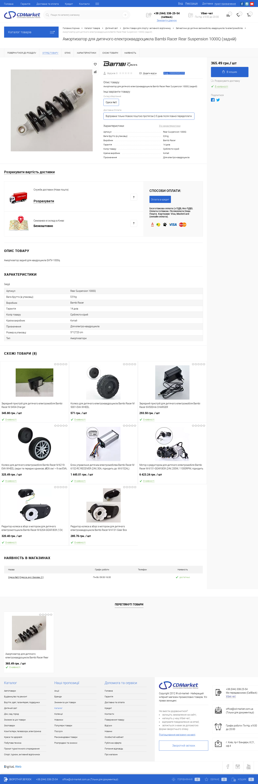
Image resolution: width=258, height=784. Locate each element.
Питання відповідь (114, 748)
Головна (8, 4)
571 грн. (103, 414)
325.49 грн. (35, 476)
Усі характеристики (169, 125)
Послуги (58, 731)
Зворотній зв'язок (183, 745)
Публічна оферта (113, 743)
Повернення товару (114, 719)
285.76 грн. (104, 537)
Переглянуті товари (129, 604)
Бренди (58, 696)
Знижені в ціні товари (15, 719)
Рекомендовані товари (65, 737)
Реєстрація (191, 3)
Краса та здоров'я (13, 737)
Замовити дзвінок (167, 20)
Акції (56, 691)
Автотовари (10, 691)
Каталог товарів (31, 32)
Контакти (84, 4)
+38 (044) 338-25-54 (167, 13)
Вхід (180, 3)
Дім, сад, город (11, 714)
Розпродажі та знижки (65, 743)
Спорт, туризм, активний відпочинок (22, 754)
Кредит (69, 4)
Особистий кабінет (114, 737)
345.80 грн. (34, 414)
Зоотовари (9, 725)
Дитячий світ (10, 708)
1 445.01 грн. (103, 476)
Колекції (58, 714)
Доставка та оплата (47, 4)
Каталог (58, 708)
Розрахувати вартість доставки (29, 172)
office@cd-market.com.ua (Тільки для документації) (90, 779)
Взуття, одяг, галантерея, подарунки (22, 702)
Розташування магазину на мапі (177, 734)
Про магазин (111, 754)
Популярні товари (63, 725)
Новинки (58, 719)
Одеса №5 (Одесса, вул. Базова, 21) (26, 577)
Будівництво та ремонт (15, 696)
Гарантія (25, 4)
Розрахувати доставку (225, 81)
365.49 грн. (15, 663)
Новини (108, 731)
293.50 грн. (172, 414)
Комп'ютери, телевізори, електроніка (22, 731)
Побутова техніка (12, 743)
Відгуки (108, 725)
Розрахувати (44, 201)
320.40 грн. (34, 537)
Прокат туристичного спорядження (22, 748)
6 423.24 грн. (172, 476)
